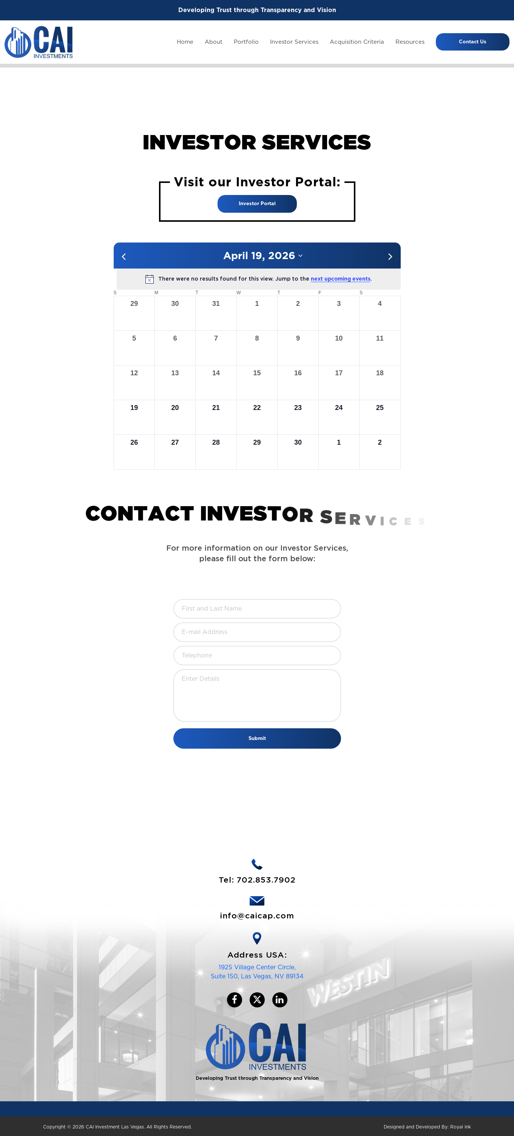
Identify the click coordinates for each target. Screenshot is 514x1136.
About (213, 41)
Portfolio (246, 41)
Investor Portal (257, 203)
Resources (409, 41)
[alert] (259, 279)
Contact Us (472, 42)
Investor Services (294, 41)
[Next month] (390, 256)
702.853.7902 (266, 880)
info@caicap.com (257, 916)
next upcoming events (340, 279)
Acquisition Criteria (357, 41)
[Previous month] (123, 256)
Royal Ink (460, 1127)
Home (185, 41)
